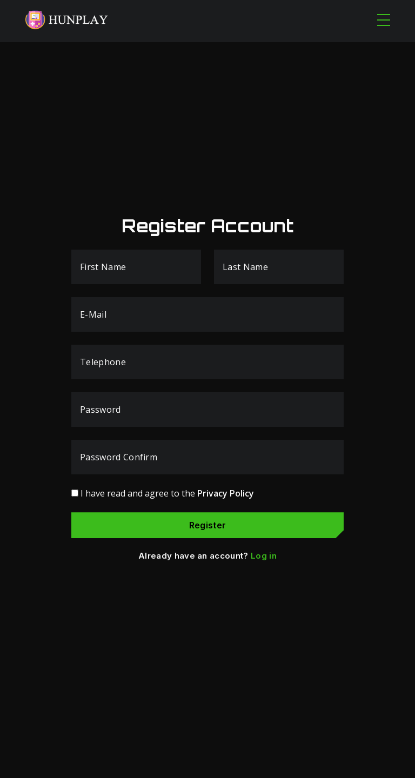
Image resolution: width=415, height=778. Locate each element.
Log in (264, 556)
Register (207, 525)
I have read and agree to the (167, 493)
